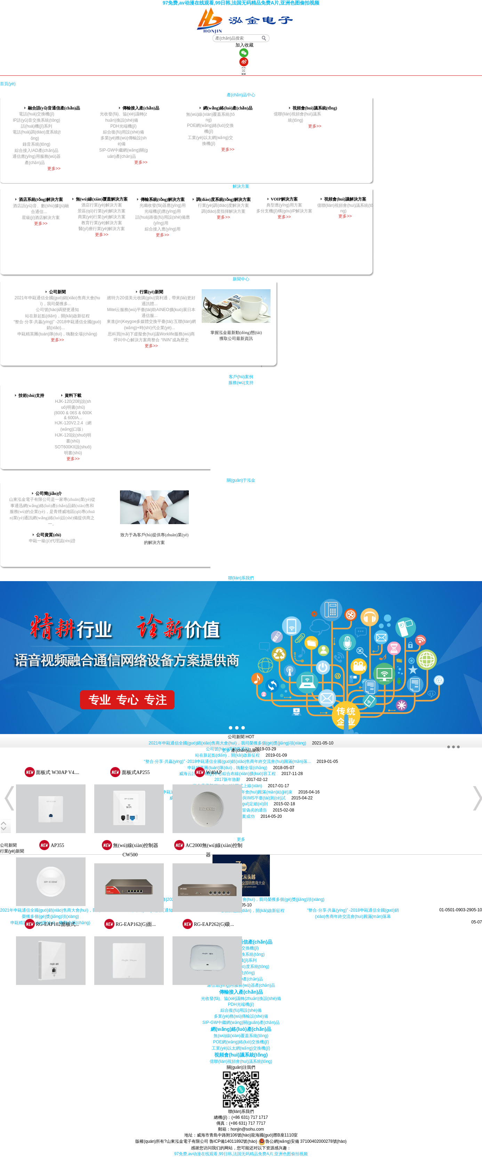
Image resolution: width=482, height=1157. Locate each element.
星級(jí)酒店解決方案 (41, 217)
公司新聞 (56, 292)
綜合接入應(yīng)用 (162, 229)
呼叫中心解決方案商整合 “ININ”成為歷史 (151, 339)
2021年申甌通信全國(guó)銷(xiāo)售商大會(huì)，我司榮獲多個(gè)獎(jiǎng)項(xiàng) (227, 743)
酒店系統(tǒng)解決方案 (39, 199)
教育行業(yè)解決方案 (101, 222)
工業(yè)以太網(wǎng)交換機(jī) (241, 1048)
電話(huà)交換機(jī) (36, 114)
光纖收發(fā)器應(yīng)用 (162, 205)
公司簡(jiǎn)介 (47, 493)
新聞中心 (241, 279)
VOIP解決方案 (282, 199)
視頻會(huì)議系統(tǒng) (313, 108)
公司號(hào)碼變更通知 (57, 309)
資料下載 (71, 395)
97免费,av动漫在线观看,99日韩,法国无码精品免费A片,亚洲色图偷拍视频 (241, 3)
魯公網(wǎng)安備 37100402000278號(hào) (302, 1141)
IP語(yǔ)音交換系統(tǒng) (36, 120)
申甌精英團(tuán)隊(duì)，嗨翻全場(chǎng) (57, 334)
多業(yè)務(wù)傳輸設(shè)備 (241, 1016)
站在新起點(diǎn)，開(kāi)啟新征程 (57, 315)
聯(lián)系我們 (241, 578)
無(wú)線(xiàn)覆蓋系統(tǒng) (241, 1035)
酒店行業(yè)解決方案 (101, 205)
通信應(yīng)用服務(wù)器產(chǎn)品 (241, 985)
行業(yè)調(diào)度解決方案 (223, 205)
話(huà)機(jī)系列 (36, 126)
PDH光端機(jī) (123, 126)
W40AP (214, 772)
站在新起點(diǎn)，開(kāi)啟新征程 (227, 755)
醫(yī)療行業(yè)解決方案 (102, 228)
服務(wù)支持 (240, 382)
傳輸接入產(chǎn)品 (139, 108)
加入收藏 (244, 45)
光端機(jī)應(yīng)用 (162, 211)
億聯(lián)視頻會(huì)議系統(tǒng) (241, 1061)
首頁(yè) (8, 83)
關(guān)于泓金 (241, 480)
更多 (226, 750)
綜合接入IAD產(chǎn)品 (36, 150)
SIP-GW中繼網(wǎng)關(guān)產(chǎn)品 (241, 1022)
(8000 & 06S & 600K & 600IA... (73, 415)
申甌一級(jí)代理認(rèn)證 (52, 540)
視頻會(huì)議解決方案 (343, 199)
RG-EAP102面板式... (57, 924)
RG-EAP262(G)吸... (214, 924)
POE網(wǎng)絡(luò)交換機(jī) (241, 1042)
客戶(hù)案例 (241, 376)
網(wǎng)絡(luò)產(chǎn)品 (226, 108)
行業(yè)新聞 (149, 292)
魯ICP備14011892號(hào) (233, 1141)
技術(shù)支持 (29, 395)
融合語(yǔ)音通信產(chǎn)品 (52, 108)
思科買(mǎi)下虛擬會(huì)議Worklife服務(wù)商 (151, 334)
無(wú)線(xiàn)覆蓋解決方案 (100, 199)
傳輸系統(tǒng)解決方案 (161, 199)
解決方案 (241, 186)
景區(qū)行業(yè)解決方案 (102, 211)
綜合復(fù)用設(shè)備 (123, 132)
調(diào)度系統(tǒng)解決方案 (222, 199)
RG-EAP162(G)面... (135, 924)
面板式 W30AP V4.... (57, 772)
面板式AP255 (136, 772)
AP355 (57, 845)
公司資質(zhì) (47, 534)
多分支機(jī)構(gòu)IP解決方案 (284, 211)
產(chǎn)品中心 (241, 94)
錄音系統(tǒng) (36, 144)
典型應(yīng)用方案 (284, 205)
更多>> (54, 168)
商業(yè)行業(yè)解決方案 (102, 216)
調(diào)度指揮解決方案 (223, 211)
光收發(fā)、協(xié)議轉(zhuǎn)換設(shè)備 (241, 998)
